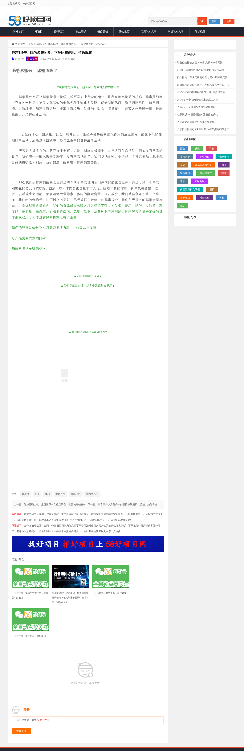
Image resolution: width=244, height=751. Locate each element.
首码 (182, 164)
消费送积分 (92, 494)
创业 (223, 164)
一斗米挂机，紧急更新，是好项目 (145, 593)
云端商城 (200, 181)
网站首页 (18, 31)
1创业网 (147, 718)
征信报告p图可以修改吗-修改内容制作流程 (200, 70)
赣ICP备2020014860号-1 (135, 745)
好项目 (39, 31)
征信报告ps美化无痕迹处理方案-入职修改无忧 (202, 77)
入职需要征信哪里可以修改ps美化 (195, 121)
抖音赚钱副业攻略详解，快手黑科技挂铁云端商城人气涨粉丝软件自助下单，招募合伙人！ (68, 598)
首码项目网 (109, 718)
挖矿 (182, 205)
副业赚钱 (80, 31)
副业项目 (204, 156)
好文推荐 (124, 31)
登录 (214, 21)
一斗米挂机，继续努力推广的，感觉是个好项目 (29, 595)
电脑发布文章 (149, 31)
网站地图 (113, 745)
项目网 (95, 718)
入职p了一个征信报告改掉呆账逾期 (196, 107)
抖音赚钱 (185, 173)
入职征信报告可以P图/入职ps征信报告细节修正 (203, 129)
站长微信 (200, 31)
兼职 (47, 494)
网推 (221, 197)
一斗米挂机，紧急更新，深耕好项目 (106, 595)
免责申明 (122, 727)
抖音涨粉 (204, 197)
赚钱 (197, 148)
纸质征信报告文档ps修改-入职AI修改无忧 (199, 62)
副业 (37, 494)
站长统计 (100, 745)
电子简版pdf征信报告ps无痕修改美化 (197, 114)
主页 (30, 43)
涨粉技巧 (224, 156)
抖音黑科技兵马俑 (190, 189)
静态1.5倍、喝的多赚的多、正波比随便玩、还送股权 (52, 53)
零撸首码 (185, 156)
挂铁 (223, 173)
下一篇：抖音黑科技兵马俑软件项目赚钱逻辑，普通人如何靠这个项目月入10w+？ (133, 504)
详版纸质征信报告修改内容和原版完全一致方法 (203, 84)
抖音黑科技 (206, 173)
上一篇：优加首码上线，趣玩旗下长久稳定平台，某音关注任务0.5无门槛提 (55, 504)
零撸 (211, 148)
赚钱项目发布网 (129, 718)
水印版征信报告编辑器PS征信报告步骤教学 (201, 92)
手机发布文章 (176, 31)
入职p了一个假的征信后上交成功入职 (197, 99)
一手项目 (74, 739)
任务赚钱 (102, 31)
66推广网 (161, 718)
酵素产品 (60, 494)
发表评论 (21, 697)
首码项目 (59, 31)
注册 (228, 21)
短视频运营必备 (203, 164)
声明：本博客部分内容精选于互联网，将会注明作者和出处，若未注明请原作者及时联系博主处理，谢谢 (139, 739)
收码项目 (76, 494)
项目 (211, 189)
